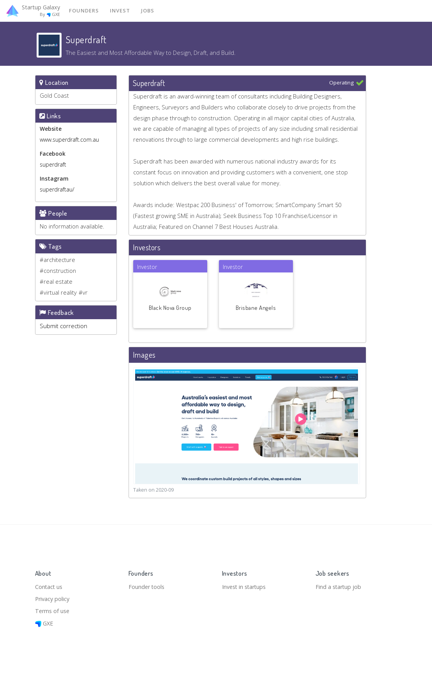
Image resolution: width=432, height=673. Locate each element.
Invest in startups (246, 585)
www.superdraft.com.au (69, 140)
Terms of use (53, 610)
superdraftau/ (57, 189)
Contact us (49, 585)
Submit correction (63, 327)
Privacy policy (53, 598)
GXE (44, 623)
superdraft (53, 165)
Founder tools (147, 585)
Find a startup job (339, 585)
